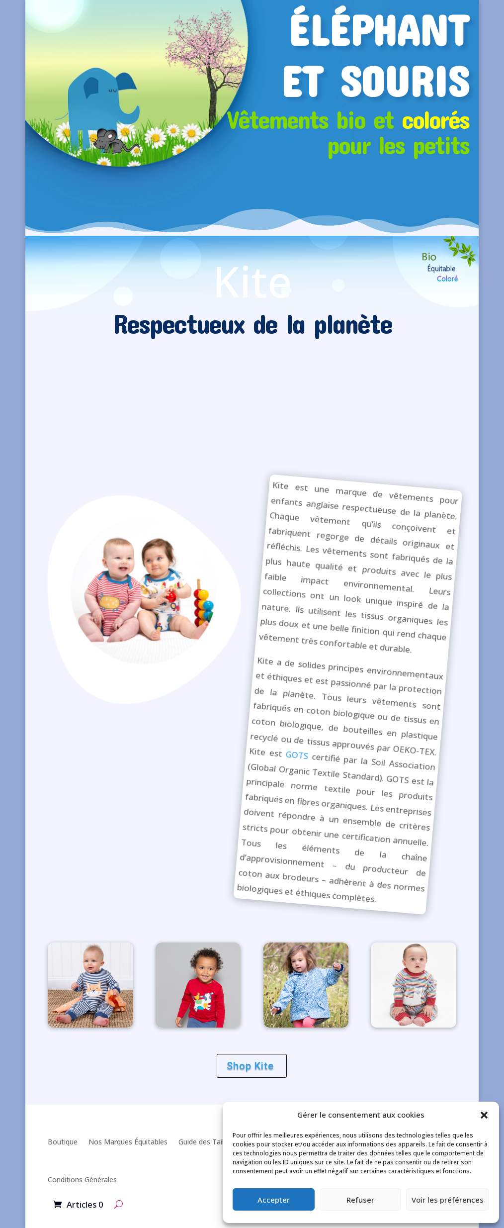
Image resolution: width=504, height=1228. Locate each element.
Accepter (273, 1200)
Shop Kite (250, 1066)
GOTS (297, 755)
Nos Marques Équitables (128, 1141)
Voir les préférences (448, 1200)
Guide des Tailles (205, 1141)
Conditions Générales (82, 1179)
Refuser (360, 1200)
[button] (484, 1115)
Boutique (63, 1141)
